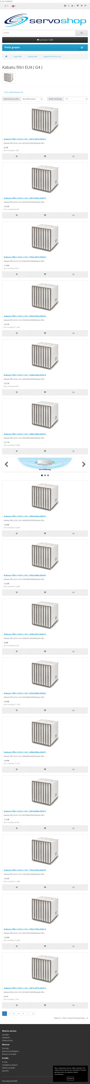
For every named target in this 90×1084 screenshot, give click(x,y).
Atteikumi (6, 1037)
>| (33, 1013)
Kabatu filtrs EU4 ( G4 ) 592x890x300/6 (25, 693)
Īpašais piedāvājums (10, 1051)
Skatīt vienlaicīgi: (55, 99)
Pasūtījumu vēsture (10, 1065)
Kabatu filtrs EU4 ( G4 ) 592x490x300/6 (25, 575)
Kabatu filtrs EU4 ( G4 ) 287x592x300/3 (25, 198)
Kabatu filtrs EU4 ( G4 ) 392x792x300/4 (25, 929)
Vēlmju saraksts (8, 1068)
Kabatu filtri (32, 56)
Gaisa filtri (17, 56)
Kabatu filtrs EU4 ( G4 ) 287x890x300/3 (25, 811)
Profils (4, 1062)
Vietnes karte (7, 1040)
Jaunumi (5, 1071)
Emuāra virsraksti (9, 1054)
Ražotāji (5, 1048)
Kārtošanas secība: (11, 99)
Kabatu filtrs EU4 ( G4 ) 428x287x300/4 (25, 634)
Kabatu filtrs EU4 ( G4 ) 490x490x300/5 (25, 434)
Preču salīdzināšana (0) (13, 92)
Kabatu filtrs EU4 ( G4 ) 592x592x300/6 (25, 316)
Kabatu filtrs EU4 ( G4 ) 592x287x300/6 (25, 257)
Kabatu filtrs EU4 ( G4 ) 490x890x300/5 (25, 752)
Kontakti (5, 1034)
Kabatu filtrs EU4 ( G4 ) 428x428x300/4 (25, 375)
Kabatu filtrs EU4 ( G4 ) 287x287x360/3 (25, 988)
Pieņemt (70, 1079)
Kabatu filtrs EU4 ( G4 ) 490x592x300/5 (25, 516)
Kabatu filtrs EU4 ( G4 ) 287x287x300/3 (25, 139)
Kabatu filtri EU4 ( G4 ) (52, 56)
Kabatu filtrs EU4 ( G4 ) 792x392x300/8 (25, 870)
